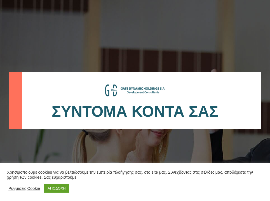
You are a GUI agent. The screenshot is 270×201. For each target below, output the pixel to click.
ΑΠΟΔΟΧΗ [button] (56, 188)
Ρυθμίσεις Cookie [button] (24, 188)
